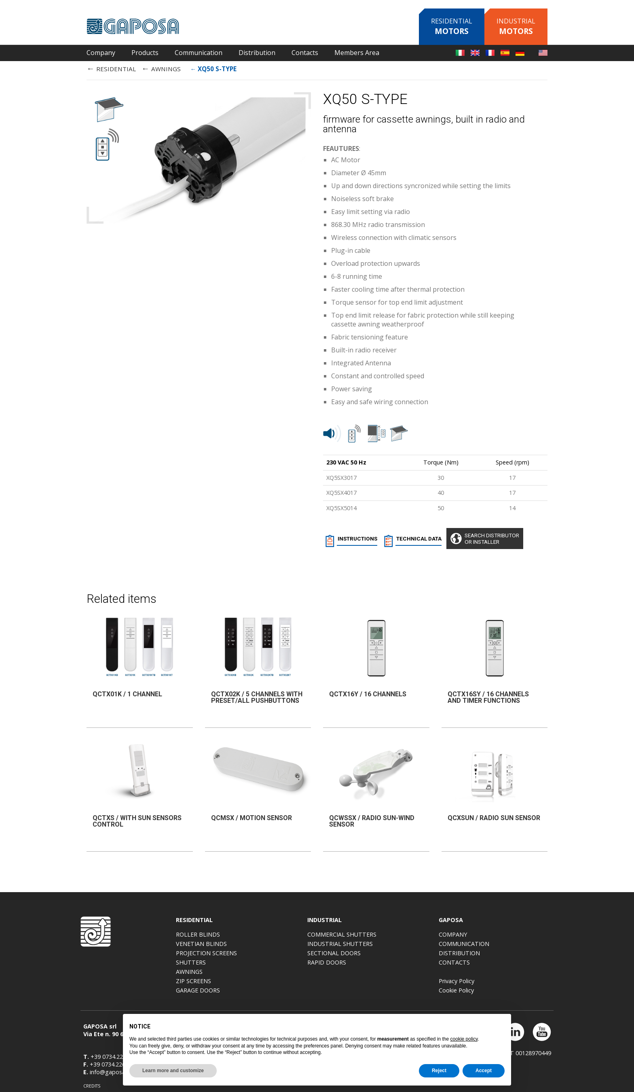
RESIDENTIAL (111, 68)
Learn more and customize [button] (173, 1070)
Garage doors (266, 990)
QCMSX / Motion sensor (251, 816)
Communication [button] (198, 52)
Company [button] (101, 52)
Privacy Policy (525, 981)
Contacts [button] (305, 52)
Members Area (356, 52)
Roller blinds (266, 934)
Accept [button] (484, 1070)
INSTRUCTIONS (350, 540)
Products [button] (144, 52)
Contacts (522, 962)
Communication (532, 944)
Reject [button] (439, 1070)
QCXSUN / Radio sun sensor (494, 816)
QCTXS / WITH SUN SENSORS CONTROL (137, 819)
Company (521, 934)
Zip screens (261, 981)
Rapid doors (395, 962)
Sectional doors (402, 953)
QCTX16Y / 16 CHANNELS (367, 691)
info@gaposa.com (111, 1068)
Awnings (257, 971)
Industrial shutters (408, 944)
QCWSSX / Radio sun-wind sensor (371, 819)
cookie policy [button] (464, 1039)
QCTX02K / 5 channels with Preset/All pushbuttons (256, 694)
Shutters (259, 962)
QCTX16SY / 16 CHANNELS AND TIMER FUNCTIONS (488, 694)
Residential (451, 26)
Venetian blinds (269, 944)
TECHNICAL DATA (415, 540)
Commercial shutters (410, 934)
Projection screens (274, 953)
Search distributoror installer (498, 538)
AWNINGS (161, 68)
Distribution (257, 52)
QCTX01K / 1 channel (127, 691)
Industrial (516, 26)
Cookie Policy (524, 990)
